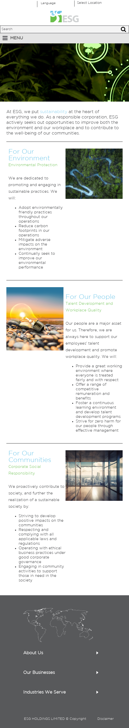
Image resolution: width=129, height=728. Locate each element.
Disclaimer (105, 719)
